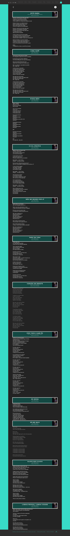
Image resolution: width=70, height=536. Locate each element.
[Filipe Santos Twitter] (13, 2)
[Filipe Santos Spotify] (8, 2)
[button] (61, 2)
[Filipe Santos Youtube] (15, 2)
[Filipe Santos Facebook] (12, 2)
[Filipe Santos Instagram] (10, 2)
